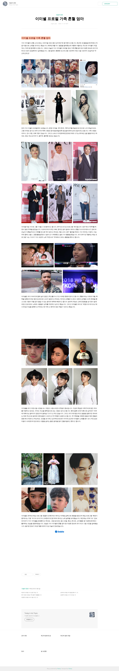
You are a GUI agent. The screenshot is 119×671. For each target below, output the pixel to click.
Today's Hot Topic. (31, 613)
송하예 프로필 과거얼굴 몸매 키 (68, 592)
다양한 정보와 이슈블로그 (32, 616)
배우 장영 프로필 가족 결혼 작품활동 (30, 595)
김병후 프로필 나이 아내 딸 (67, 595)
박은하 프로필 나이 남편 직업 (28, 592)
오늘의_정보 (13, 3)
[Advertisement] (59, 324)
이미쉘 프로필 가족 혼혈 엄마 (59, 18)
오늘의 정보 (59, 15)
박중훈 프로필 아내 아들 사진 (28, 597)
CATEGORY (110, 4)
